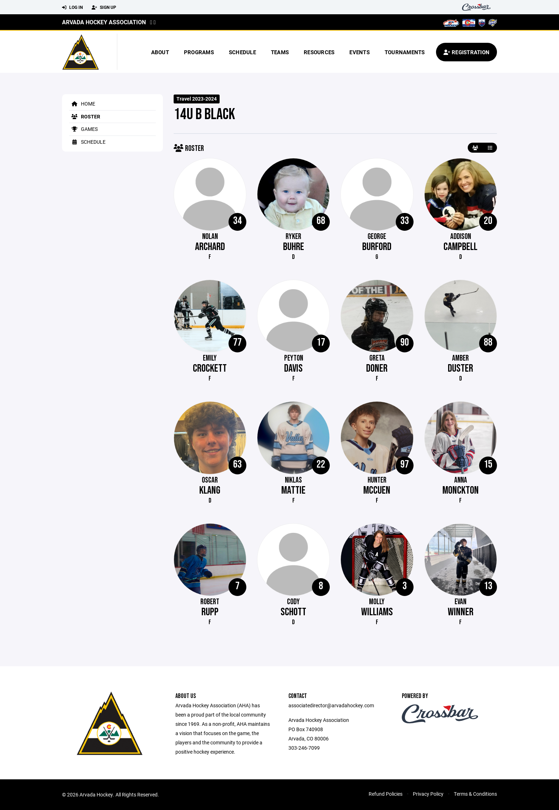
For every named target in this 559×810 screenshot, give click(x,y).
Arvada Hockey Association (104, 22)
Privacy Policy (428, 793)
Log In (72, 7)
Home (82, 103)
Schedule (242, 52)
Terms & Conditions (475, 793)
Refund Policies (385, 793)
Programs (199, 52)
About (160, 52)
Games (83, 129)
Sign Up (104, 7)
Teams (280, 52)
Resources (319, 52)
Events (359, 52)
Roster (84, 116)
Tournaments (405, 52)
